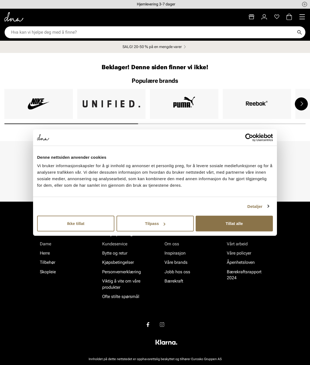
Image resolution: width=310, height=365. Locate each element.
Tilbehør (47, 262)
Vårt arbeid (237, 243)
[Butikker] (251, 17)
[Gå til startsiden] (13, 16)
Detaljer (255, 206)
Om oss (171, 243)
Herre (45, 253)
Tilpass (155, 223)
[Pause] (304, 4)
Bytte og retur (114, 253)
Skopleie (48, 271)
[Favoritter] (277, 17)
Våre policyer (239, 253)
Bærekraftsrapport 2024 (244, 274)
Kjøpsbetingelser (118, 262)
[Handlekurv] (289, 17)
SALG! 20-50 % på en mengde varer (155, 47)
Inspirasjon (175, 253)
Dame (45, 243)
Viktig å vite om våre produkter (121, 284)
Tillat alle (234, 223)
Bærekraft (173, 281)
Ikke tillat (75, 223)
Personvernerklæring (121, 271)
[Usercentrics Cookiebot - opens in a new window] (249, 137)
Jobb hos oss (177, 271)
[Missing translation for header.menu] (302, 17)
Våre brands (176, 262)
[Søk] (299, 32)
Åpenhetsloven (241, 262)
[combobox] (152, 32)
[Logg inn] (264, 17)
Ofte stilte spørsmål (120, 296)
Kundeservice (114, 243)
